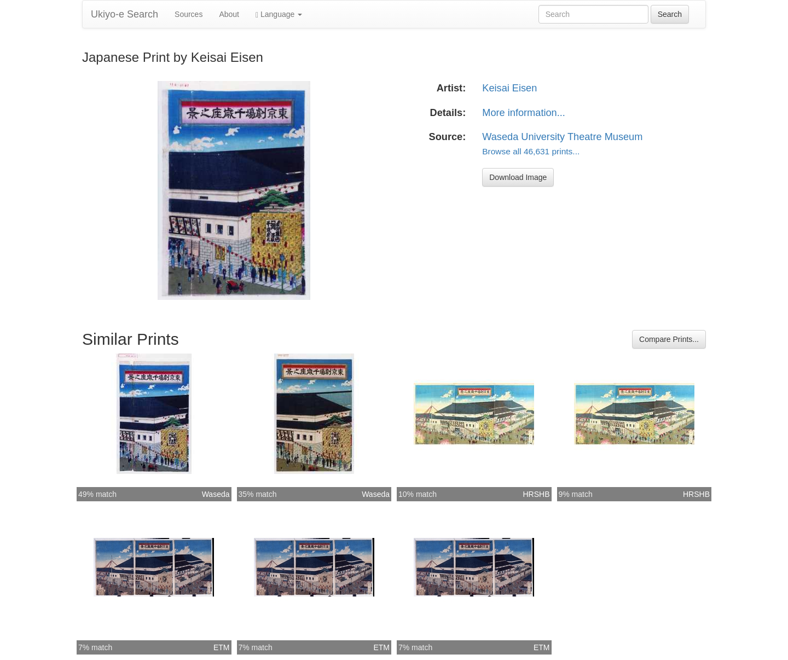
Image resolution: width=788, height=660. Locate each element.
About (229, 14)
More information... (523, 112)
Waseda (216, 494)
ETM (221, 647)
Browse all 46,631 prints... (531, 151)
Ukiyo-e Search (124, 14)
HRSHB (536, 494)
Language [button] (279, 14)
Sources (188, 14)
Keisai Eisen (509, 88)
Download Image (518, 177)
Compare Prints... (669, 339)
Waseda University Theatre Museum (562, 136)
